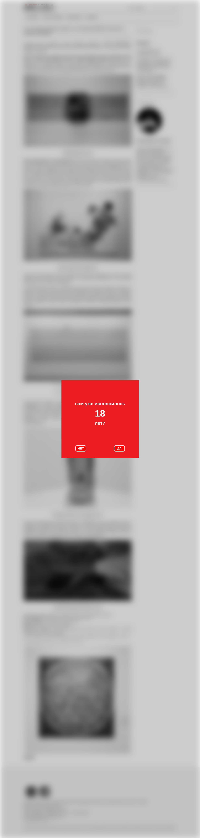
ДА (119, 448)
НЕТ (81, 448)
